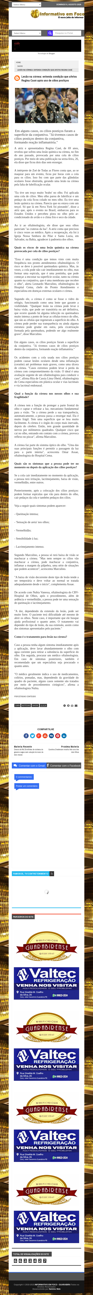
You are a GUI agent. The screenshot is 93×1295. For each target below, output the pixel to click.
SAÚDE (20, 66)
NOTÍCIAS (26, 705)
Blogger (52, 53)
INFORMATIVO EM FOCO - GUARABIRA (52, 1285)
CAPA (17, 705)
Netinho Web (54, 1289)
